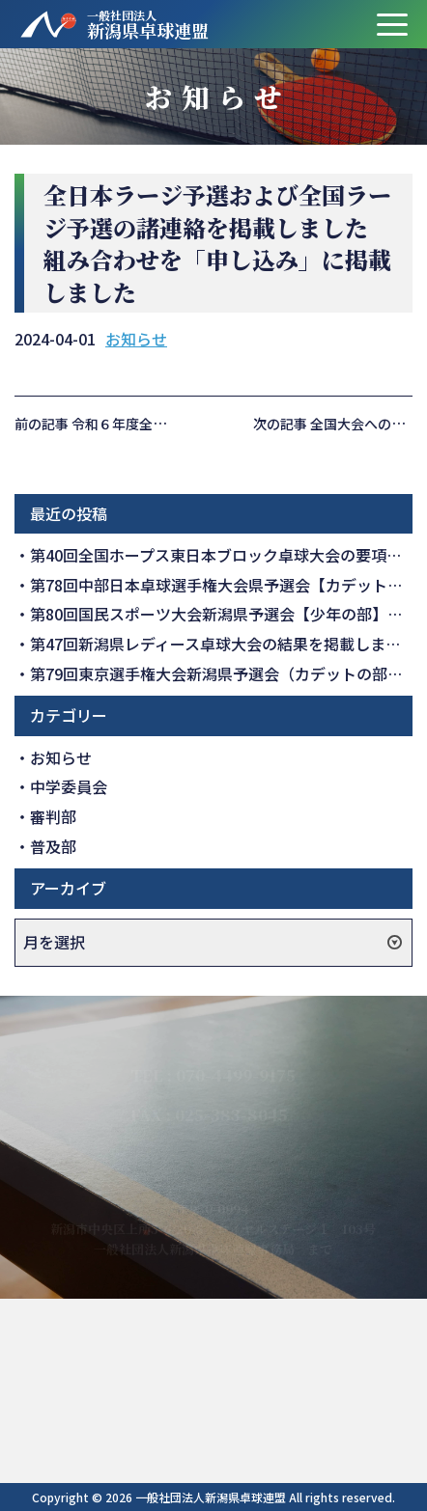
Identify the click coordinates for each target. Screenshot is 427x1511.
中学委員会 (68, 786)
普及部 (53, 846)
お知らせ (136, 338)
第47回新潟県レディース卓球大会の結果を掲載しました (223, 643)
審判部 (53, 816)
